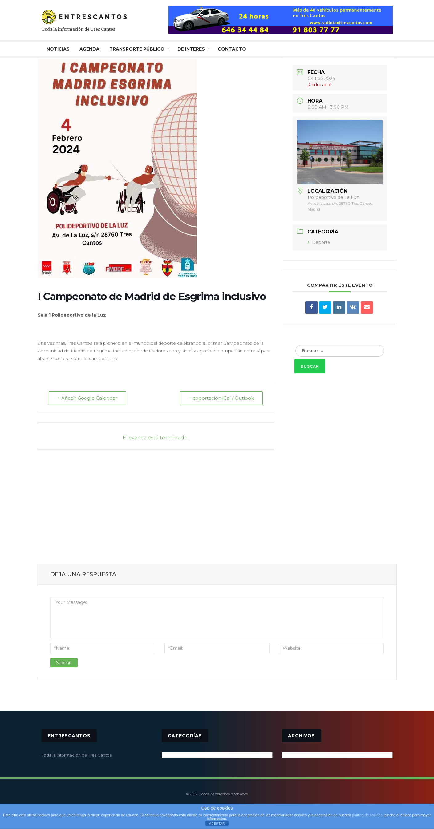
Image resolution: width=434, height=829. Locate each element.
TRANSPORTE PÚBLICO (136, 49)
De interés (191, 49)
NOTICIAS (58, 49)
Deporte (319, 242)
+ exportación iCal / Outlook (221, 398)
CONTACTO (232, 49)
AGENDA (89, 49)
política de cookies (367, 815)
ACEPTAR (217, 823)
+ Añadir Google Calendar (87, 398)
